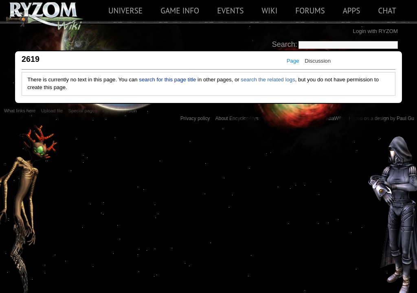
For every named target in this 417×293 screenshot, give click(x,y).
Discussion (318, 61)
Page (293, 61)
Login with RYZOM (375, 31)
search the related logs (268, 80)
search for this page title (167, 80)
